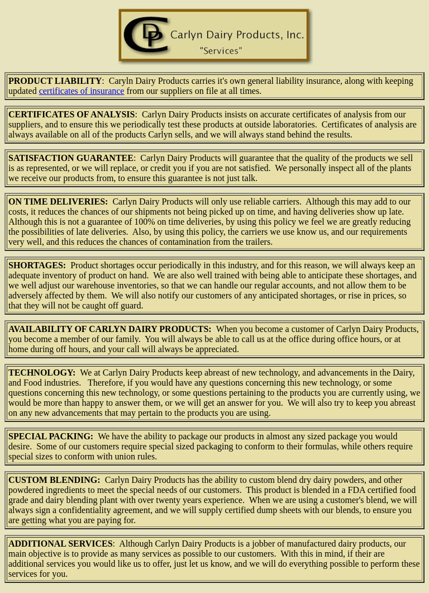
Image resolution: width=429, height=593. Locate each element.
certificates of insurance (82, 91)
